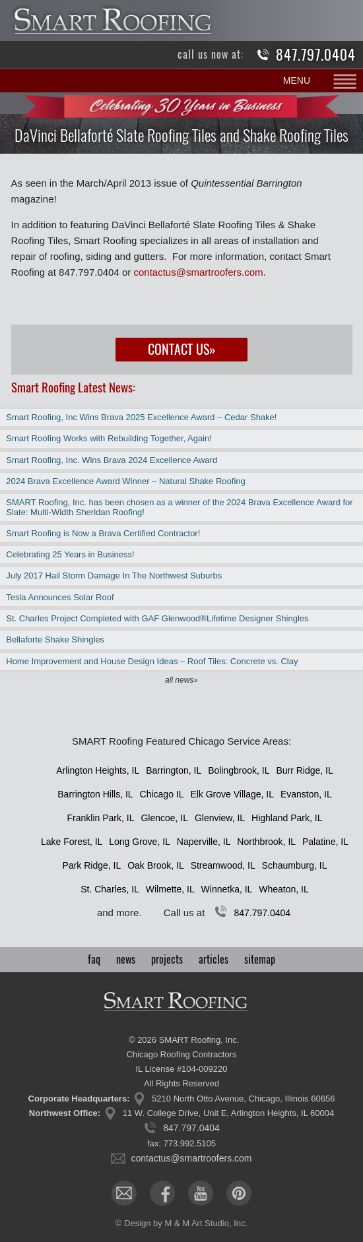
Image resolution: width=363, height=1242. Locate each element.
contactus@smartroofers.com (198, 272)
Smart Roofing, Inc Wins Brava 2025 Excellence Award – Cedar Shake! (141, 417)
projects (167, 959)
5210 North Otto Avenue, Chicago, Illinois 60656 (243, 1098)
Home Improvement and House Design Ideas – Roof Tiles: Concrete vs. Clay (152, 661)
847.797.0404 (316, 55)
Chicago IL (162, 794)
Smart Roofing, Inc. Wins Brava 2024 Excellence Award (111, 460)
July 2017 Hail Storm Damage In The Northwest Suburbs (114, 575)
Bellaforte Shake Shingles (55, 639)
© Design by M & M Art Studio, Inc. (182, 1223)
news (125, 959)
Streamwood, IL (223, 865)
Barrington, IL (173, 770)
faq (94, 959)
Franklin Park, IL (101, 818)
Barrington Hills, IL (95, 794)
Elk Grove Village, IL (232, 794)
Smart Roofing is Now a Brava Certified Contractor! (103, 533)
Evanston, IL (306, 794)
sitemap (259, 959)
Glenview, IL (220, 818)
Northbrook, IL (266, 841)
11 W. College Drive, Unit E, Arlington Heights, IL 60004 (228, 1113)
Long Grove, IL (139, 841)
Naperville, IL (204, 841)
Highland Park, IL (286, 818)
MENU (296, 80)
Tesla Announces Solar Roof (60, 597)
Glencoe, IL (164, 818)
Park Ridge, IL (92, 865)
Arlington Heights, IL (97, 770)
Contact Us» (182, 349)
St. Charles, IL (110, 889)
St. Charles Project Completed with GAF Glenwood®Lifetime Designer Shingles (157, 618)
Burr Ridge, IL (304, 770)
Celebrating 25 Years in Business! (70, 554)
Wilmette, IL (170, 889)
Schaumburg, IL (294, 865)
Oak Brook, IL (155, 865)
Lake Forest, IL (71, 841)
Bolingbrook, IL (238, 770)
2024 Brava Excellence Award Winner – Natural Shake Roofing (126, 481)
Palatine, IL (325, 841)
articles (213, 959)
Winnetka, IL (227, 889)
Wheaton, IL (284, 889)
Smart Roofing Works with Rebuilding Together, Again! (109, 438)
